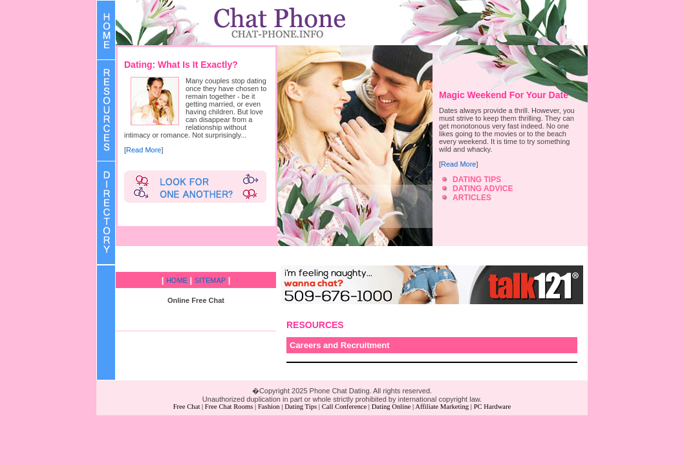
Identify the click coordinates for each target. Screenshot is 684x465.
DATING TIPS (477, 179)
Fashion (269, 406)
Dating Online (391, 406)
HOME (176, 280)
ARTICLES (472, 197)
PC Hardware (492, 406)
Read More (143, 150)
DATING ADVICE (483, 188)
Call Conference (344, 406)
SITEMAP (210, 280)
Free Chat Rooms (229, 406)
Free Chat (186, 406)
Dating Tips (300, 406)
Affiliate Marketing (442, 406)
